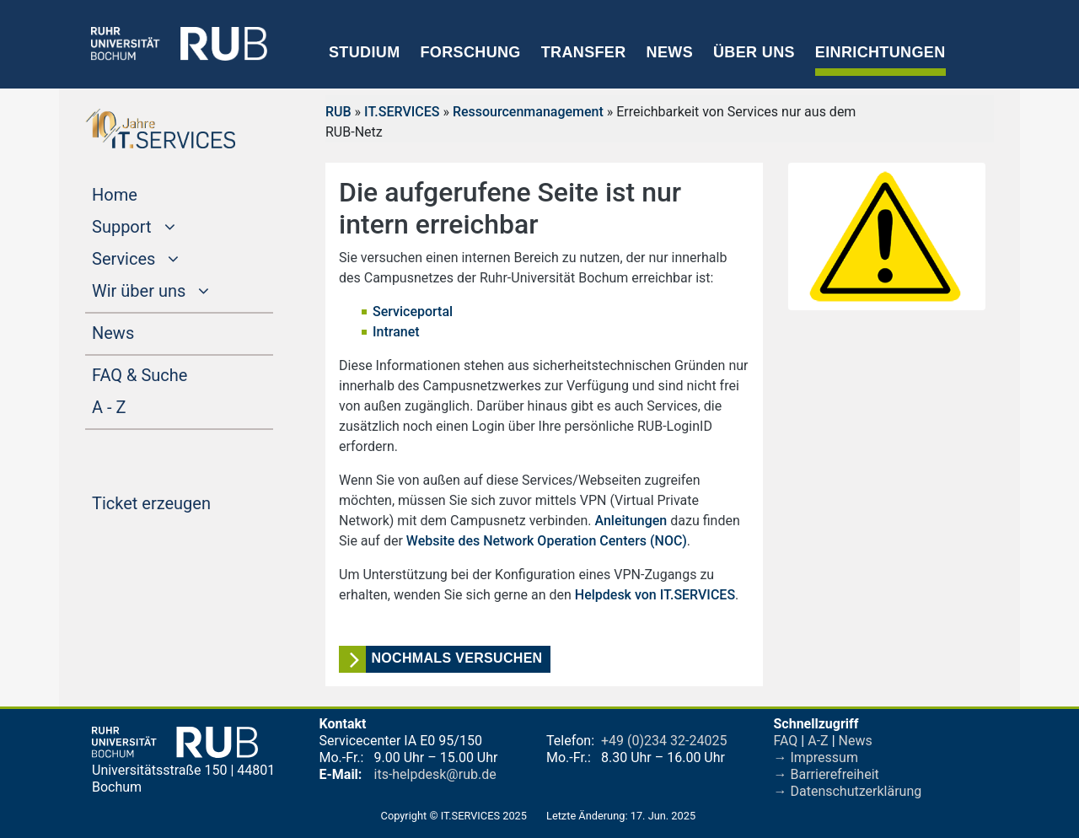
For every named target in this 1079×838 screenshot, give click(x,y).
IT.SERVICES (401, 112)
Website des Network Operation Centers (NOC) (546, 541)
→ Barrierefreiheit (826, 774)
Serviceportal (413, 312)
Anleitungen (630, 521)
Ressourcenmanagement (528, 112)
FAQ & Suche (139, 375)
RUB (338, 112)
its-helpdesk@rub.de (435, 774)
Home (146, 193)
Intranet (396, 332)
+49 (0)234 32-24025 (664, 741)
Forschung (470, 52)
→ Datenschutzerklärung (848, 791)
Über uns (754, 52)
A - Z (141, 405)
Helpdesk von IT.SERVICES (655, 595)
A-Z (818, 741)
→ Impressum (816, 757)
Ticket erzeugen (182, 501)
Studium (364, 52)
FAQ (786, 741)
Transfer (583, 52)
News (670, 52)
